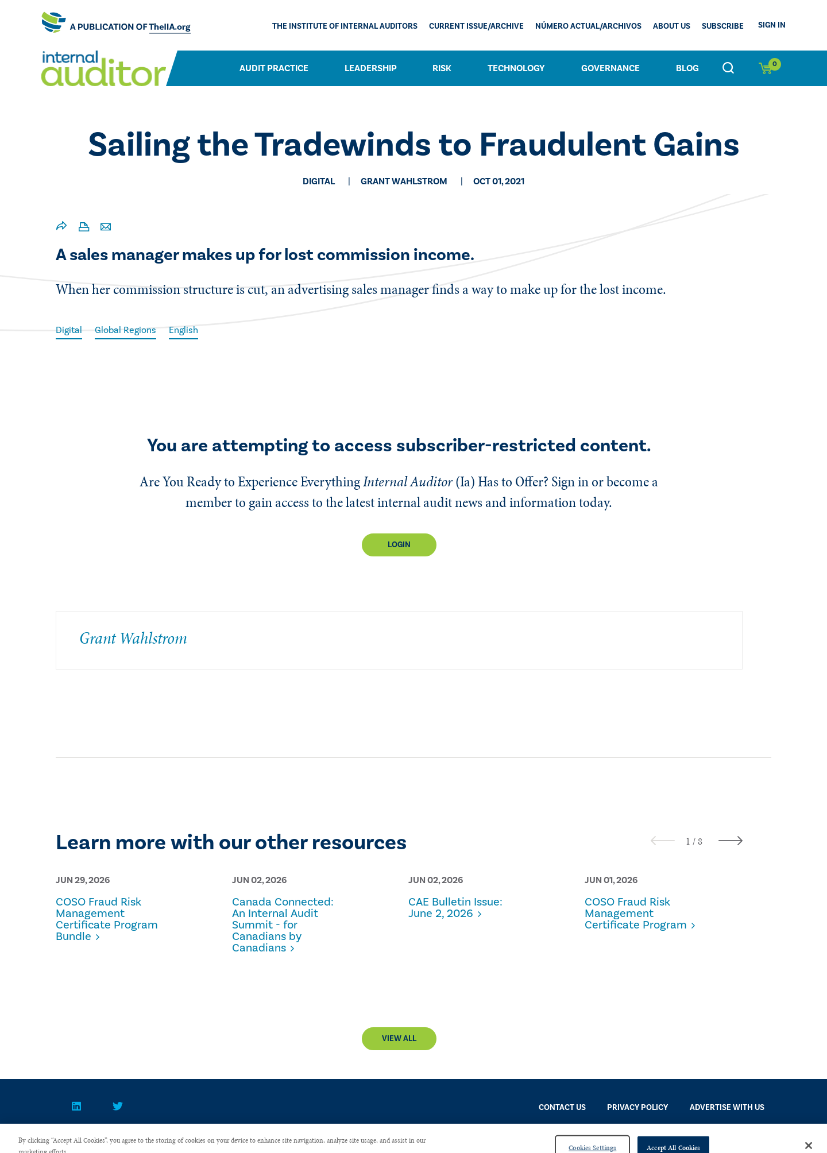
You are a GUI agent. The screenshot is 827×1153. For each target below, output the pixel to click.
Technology (516, 68)
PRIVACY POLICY (637, 1107)
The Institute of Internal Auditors (345, 26)
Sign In (772, 25)
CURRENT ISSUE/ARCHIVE (476, 26)
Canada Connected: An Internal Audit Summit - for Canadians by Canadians (283, 925)
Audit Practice (273, 68)
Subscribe (723, 26)
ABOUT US (671, 26)
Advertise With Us (727, 1107)
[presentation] (663, 840)
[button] (688, 841)
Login (399, 545)
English (183, 330)
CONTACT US (562, 1107)
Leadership (371, 68)
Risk (441, 68)
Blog (687, 68)
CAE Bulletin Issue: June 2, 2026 (455, 908)
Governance (610, 68)
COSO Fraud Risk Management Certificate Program (636, 914)
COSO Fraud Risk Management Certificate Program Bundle (107, 919)
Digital (69, 330)
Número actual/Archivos (588, 26)
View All (399, 1039)
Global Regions (125, 330)
